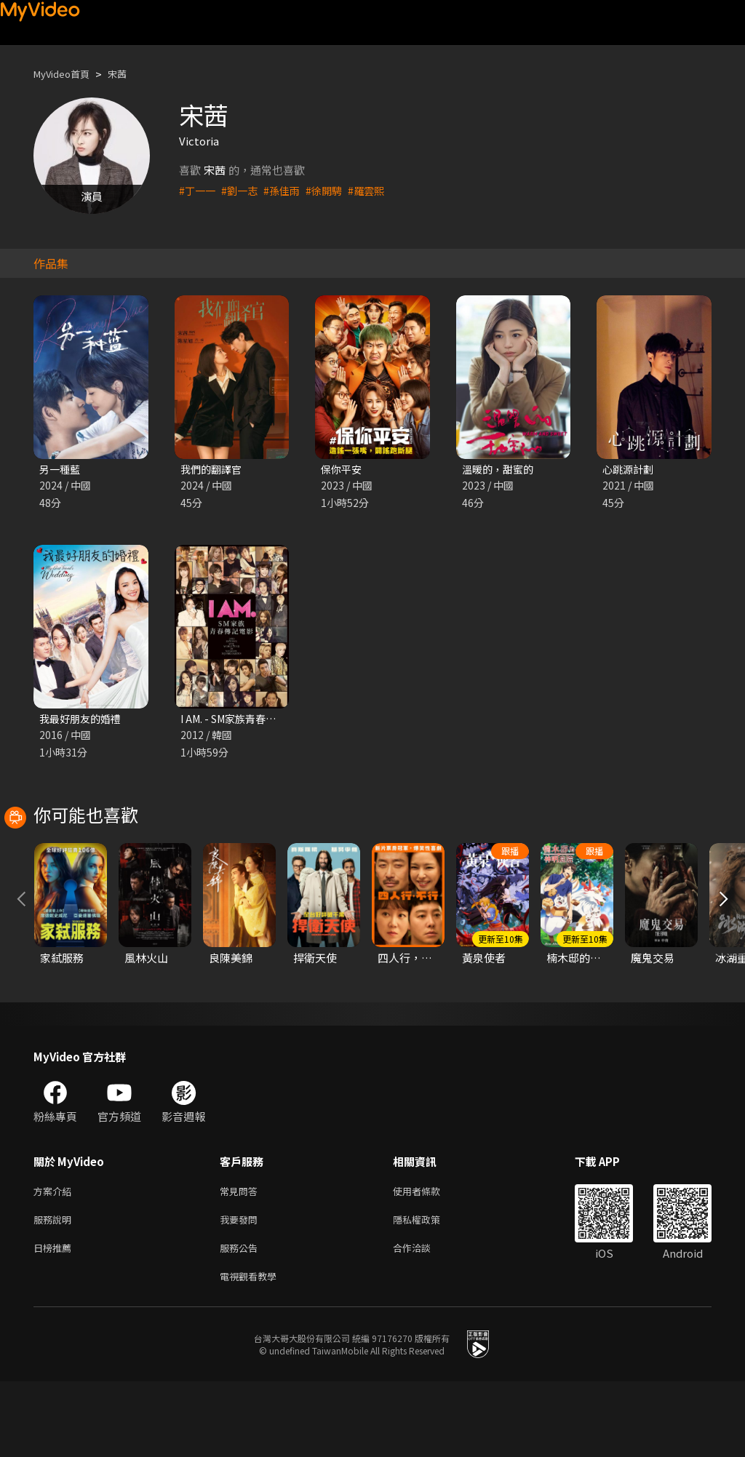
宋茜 (129, 73)
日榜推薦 (55, 1320)
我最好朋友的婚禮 (83, 720)
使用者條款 (429, 1258)
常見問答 (241, 1258)
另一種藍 (61, 469)
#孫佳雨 (287, 190)
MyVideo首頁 (66, 73)
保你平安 (342, 469)
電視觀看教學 (252, 1350)
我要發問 (241, 1289)
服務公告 (241, 1320)
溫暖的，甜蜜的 (500, 469)
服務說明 (55, 1289)
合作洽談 (423, 1320)
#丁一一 (198, 190)
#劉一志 (242, 190)
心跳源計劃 (629, 469)
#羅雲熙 (375, 190)
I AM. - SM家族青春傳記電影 (248, 720)
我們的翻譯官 (213, 469)
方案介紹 (55, 1258)
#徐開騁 (331, 190)
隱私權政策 (429, 1289)
